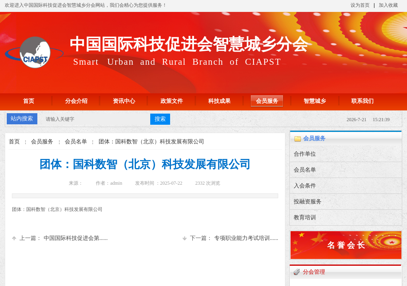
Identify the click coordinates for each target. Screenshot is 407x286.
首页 (28, 101)
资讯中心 (124, 101)
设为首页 (360, 5)
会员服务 (267, 101)
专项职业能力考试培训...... (230, 238)
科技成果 (219, 101)
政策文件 (172, 101)
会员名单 (76, 142)
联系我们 (362, 101)
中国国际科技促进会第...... (60, 238)
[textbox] (96, 119)
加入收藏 (388, 5)
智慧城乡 (315, 101)
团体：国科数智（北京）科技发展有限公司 (151, 142)
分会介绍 (76, 101)
